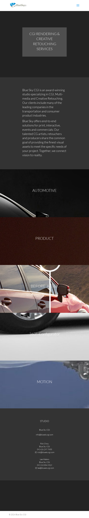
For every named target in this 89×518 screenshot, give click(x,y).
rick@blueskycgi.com (45, 452)
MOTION (44, 381)
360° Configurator (44, 334)
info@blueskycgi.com (44, 434)
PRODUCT (44, 238)
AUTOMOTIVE (44, 190)
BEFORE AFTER (44, 286)
